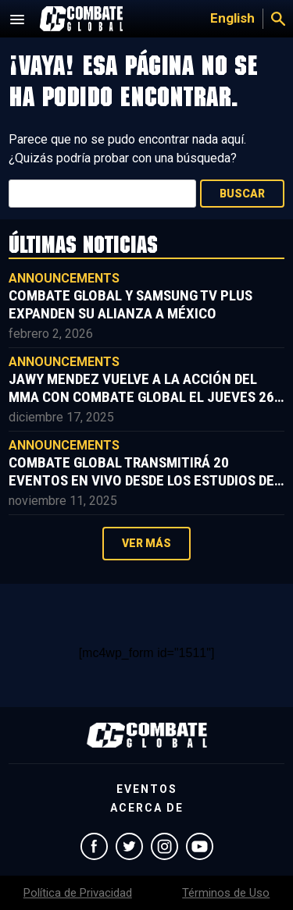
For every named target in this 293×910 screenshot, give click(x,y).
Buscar (242, 193)
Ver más (146, 543)
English (232, 18)
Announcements (64, 278)
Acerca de (147, 808)
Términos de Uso (226, 893)
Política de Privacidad (77, 893)
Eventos (146, 789)
